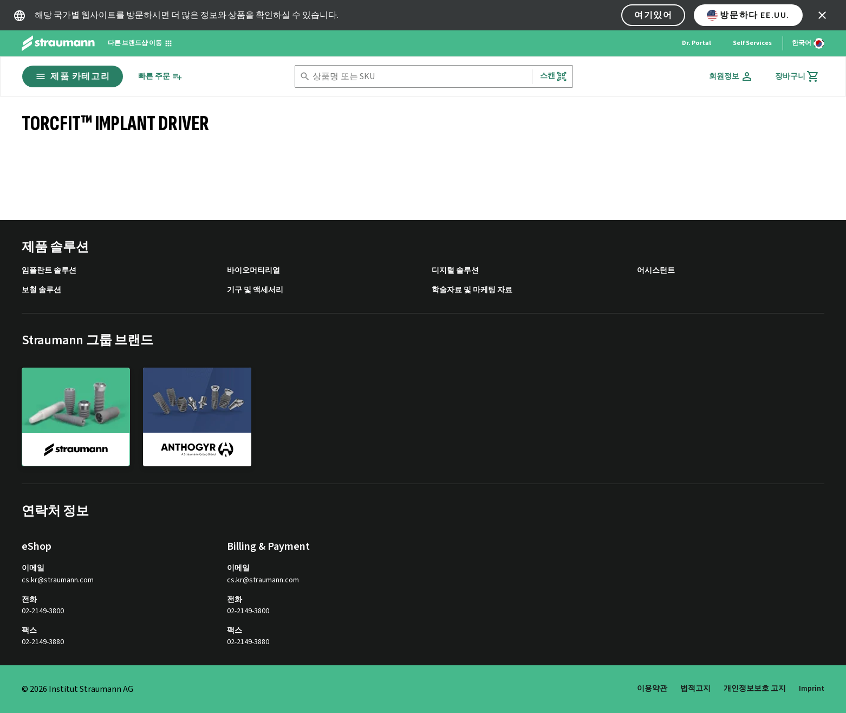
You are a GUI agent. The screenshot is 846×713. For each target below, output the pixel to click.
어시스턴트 (656, 271)
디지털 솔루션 (455, 271)
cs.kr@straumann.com (58, 580)
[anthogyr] (197, 416)
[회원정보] (731, 76)
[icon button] (822, 15)
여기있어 (653, 15)
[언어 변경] (808, 43)
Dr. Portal (696, 43)
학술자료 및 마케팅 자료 (472, 290)
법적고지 (695, 688)
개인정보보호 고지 (755, 688)
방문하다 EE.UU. (748, 15)
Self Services (752, 43)
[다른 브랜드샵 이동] (140, 43)
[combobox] (420, 76)
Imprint (811, 688)
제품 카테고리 (72, 76)
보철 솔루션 (41, 290)
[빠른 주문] (160, 77)
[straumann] (75, 417)
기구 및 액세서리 (255, 290)
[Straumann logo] (58, 43)
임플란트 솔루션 (49, 271)
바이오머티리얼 (253, 271)
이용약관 (652, 688)
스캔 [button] (553, 76)
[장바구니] (797, 76)
